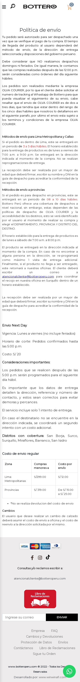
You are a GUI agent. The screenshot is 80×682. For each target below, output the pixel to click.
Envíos (63, 642)
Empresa (38, 631)
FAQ (54, 631)
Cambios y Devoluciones (44, 637)
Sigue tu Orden (44, 654)
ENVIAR (62, 617)
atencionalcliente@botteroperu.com (40, 578)
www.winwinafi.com (52, 677)
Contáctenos (23, 648)
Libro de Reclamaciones (57, 648)
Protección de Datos (36, 642)
